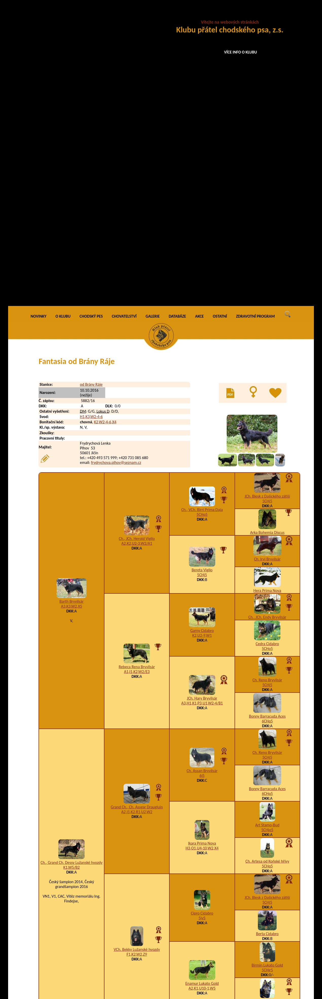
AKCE (199, 15)
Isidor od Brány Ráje (75, 853)
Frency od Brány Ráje (76, 788)
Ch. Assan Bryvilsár (202, 469)
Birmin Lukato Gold (267, 664)
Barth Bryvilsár (72, 300)
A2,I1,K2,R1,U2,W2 (136, 510)
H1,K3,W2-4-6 (91, 115)
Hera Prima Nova (267, 289)
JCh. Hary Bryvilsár (202, 397)
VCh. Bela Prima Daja (267, 700)
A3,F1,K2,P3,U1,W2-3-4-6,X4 (217, 980)
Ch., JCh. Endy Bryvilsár (267, 316)
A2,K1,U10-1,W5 (202, 687)
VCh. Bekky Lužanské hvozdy (137, 648)
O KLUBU (63, 15)
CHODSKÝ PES (91, 15)
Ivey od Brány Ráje (74, 874)
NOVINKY (38, 15)
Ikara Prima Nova (202, 542)
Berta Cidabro (267, 632)
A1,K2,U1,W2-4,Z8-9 (210, 970)
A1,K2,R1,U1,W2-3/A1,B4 (215, 932)
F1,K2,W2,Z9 (137, 653)
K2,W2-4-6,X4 (105, 121)
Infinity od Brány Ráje (76, 864)
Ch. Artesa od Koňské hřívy (267, 560)
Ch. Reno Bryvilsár (267, 379)
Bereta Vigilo (202, 269)
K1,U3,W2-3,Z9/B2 (209, 922)
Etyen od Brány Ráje (64, 886)
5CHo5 (267, 347)
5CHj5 (267, 200)
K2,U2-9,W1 (202, 334)
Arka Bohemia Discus (267, 231)
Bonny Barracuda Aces (267, 415)
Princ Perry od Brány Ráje (80, 980)
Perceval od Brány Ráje (77, 970)
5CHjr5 (267, 669)
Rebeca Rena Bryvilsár (137, 365)
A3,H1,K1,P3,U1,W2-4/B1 (202, 401)
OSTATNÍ (220, 15)
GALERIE (153, 15)
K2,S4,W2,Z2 (204, 788)
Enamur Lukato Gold (202, 682)
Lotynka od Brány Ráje (77, 932)
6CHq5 (267, 420)
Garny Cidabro (202, 329)
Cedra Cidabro (267, 342)
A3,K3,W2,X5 (71, 305)
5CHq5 (201, 213)
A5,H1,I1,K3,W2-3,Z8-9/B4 (215, 853)
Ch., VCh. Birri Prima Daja (202, 208)
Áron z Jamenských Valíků (69, 818)
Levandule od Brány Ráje (79, 912)
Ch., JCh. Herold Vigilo (137, 237)
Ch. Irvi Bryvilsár (267, 258)
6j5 (202, 474)
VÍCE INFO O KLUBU (240, 52)
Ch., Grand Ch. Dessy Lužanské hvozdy (71, 561)
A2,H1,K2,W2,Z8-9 (209, 864)
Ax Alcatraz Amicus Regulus (70, 945)
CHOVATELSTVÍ (124, 15)
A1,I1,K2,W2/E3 (137, 370)
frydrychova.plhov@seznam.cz (116, 161)
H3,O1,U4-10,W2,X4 (202, 546)
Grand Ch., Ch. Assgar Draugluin (137, 505)
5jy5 (202, 617)
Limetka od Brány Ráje (77, 922)
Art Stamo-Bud (267, 524)
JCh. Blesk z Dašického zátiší (267, 195)
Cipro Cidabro (202, 612)
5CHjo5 (267, 528)
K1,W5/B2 (71, 566)
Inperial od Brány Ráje (77, 843)
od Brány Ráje (91, 83)
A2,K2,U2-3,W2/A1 (136, 242)
